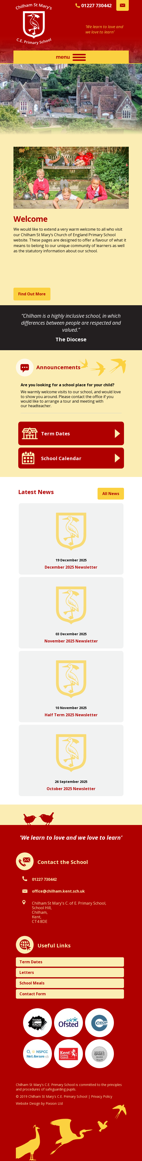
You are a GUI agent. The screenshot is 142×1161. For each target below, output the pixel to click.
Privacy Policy (101, 1096)
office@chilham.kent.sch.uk (58, 891)
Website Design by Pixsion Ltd (39, 1103)
